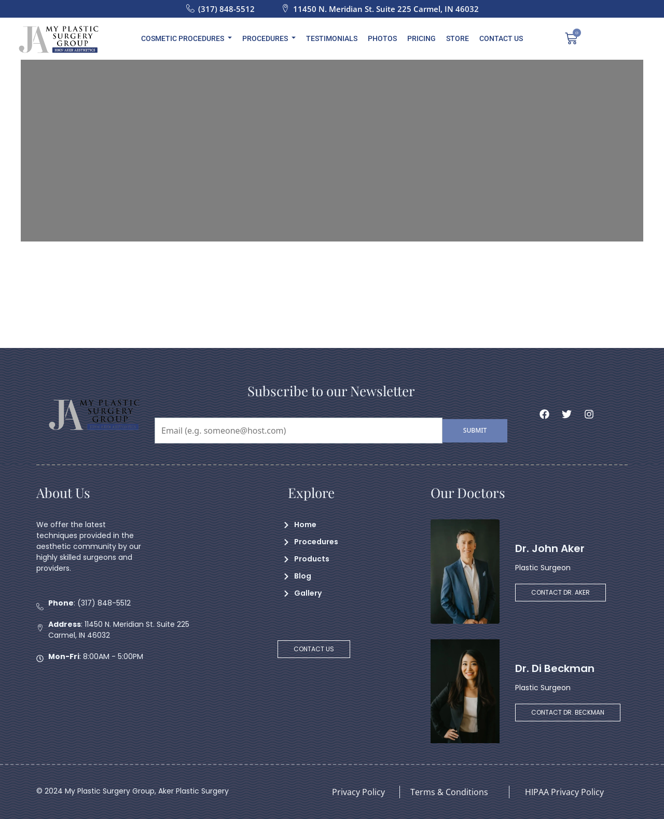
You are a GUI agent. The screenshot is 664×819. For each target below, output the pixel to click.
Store (457, 38)
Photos (382, 38)
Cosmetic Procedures (186, 38)
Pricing (421, 38)
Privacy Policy (358, 792)
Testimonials (331, 38)
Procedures (269, 38)
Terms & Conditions (449, 792)
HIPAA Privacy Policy (564, 792)
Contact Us (501, 38)
